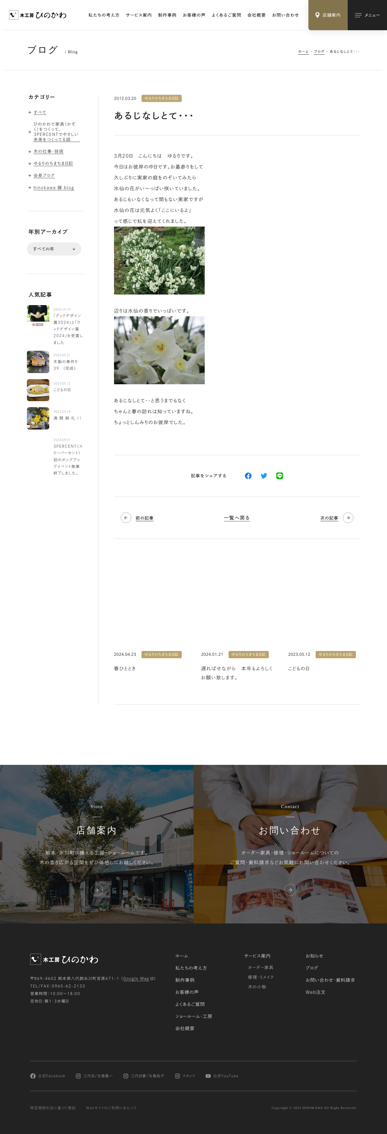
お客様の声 (194, 15)
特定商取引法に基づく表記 (53, 1108)
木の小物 (257, 987)
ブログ (319, 51)
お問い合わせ (285, 15)
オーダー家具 (261, 967)
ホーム (303, 51)
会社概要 (256, 15)
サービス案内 (139, 15)
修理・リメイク (261, 977)
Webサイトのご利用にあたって (111, 1108)
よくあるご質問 (227, 15)
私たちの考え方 (104, 15)
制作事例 (167, 15)
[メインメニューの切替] (367, 15)
